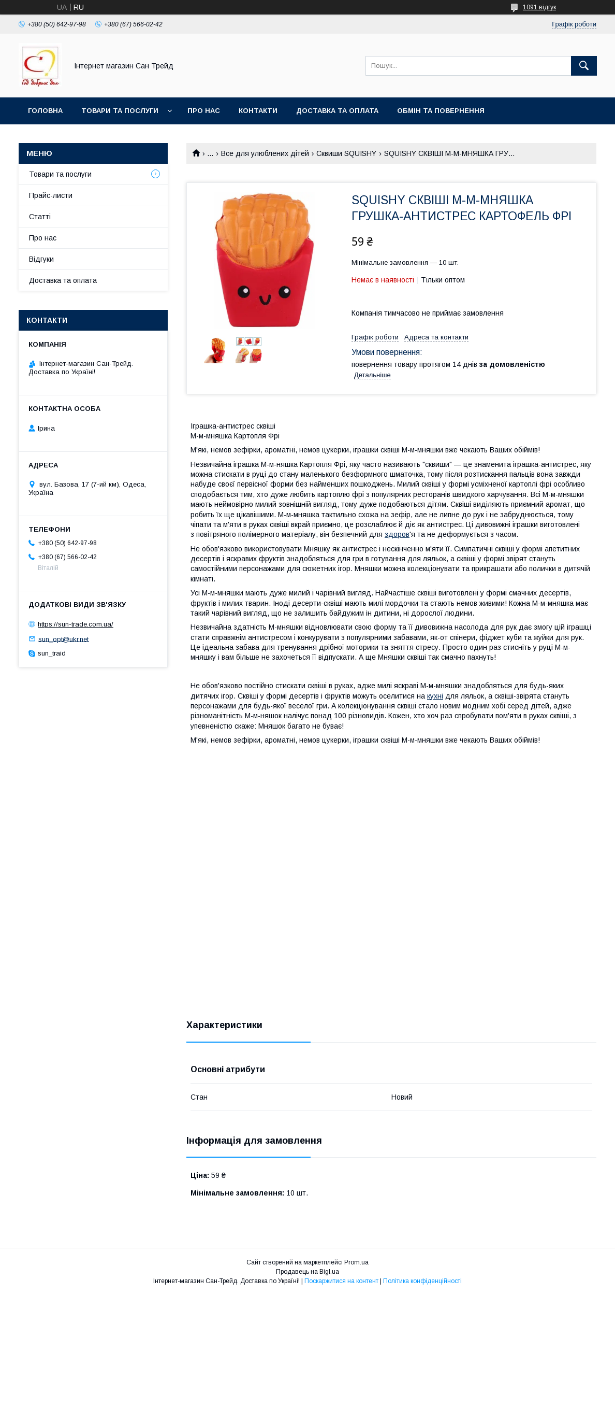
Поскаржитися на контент (341, 1281)
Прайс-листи (50, 195)
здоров (397, 534)
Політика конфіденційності (422, 1281)
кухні (435, 696)
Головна (45, 111)
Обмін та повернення (441, 111)
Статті (40, 216)
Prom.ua (356, 1262)
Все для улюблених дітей (265, 153)
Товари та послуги (119, 111)
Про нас (203, 111)
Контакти (258, 111)
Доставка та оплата (337, 111)
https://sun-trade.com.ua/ (75, 624)
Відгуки (41, 259)
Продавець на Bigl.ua (307, 1271)
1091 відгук (539, 7)
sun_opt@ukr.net (63, 639)
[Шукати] (584, 66)
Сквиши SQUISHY (346, 153)
